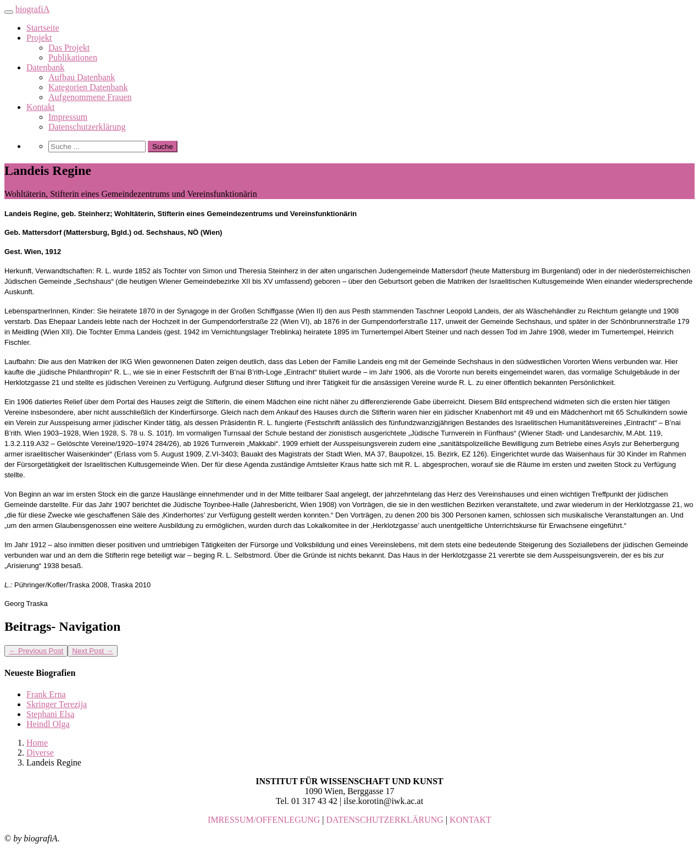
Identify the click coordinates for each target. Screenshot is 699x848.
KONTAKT (470, 819)
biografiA (32, 9)
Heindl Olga (48, 724)
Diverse (40, 752)
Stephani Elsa (50, 714)
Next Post (92, 651)
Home (37, 742)
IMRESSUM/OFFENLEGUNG (264, 819)
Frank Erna (46, 694)
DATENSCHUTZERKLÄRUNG (384, 819)
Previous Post (36, 651)
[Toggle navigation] (8, 12)
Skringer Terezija (56, 704)
